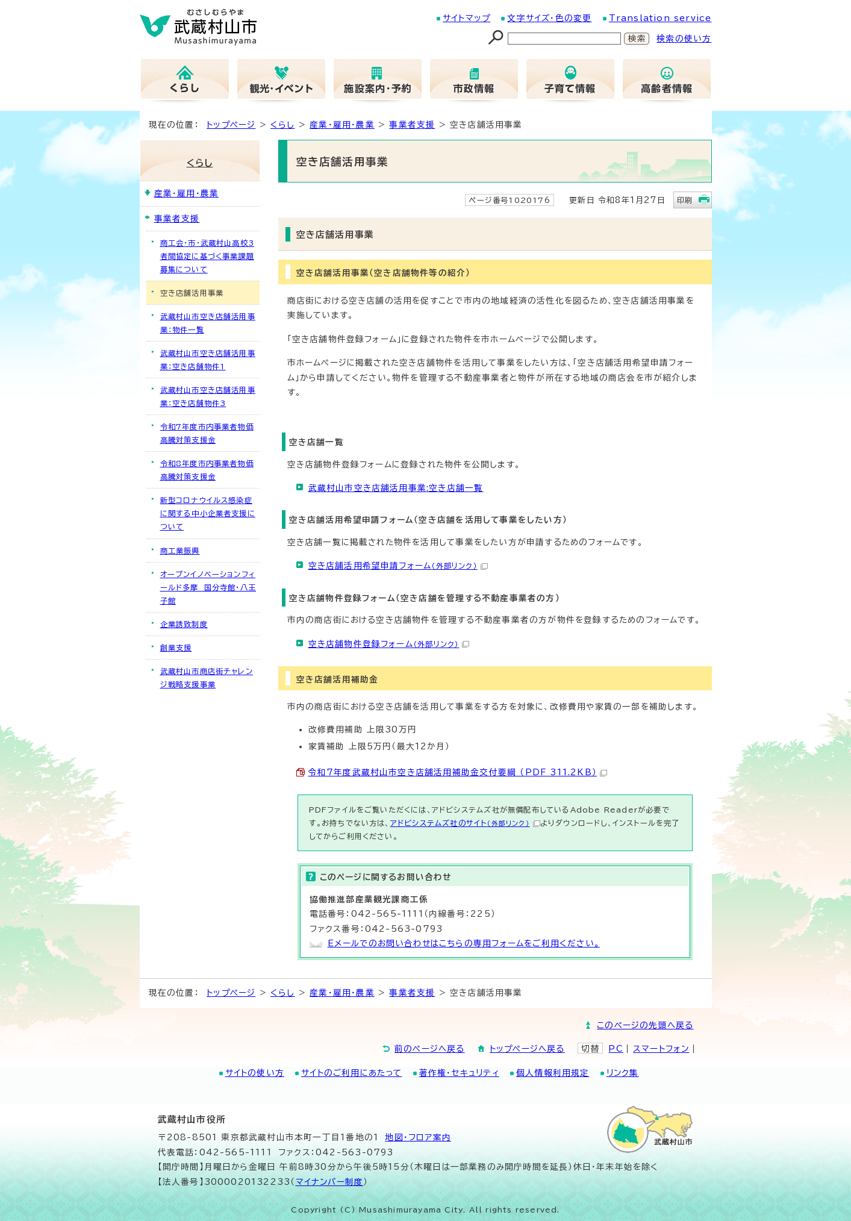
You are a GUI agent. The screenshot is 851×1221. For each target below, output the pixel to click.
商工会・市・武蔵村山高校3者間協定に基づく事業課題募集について (207, 256)
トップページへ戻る (527, 1049)
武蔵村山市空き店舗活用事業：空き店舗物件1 (207, 359)
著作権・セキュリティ (459, 1073)
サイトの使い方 (254, 1073)
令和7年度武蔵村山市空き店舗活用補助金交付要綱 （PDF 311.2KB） (457, 772)
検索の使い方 (683, 38)
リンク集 (622, 1073)
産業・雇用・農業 (342, 124)
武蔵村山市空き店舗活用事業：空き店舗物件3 (207, 396)
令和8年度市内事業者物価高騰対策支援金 (207, 470)
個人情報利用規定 (553, 1073)
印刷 (685, 200)
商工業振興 (180, 550)
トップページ (231, 124)
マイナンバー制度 (330, 1182)
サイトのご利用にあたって (351, 1073)
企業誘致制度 (184, 624)
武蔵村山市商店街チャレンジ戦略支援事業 (206, 677)
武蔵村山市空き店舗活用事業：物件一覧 (207, 323)
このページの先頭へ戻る (645, 1025)
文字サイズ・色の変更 (549, 18)
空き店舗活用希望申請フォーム (398, 565)
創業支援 (176, 647)
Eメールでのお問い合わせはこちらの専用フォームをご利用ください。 (464, 943)
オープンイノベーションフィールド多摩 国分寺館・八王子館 (208, 587)
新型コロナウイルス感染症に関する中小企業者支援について (207, 513)
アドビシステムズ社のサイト (465, 822)
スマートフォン (661, 1049)
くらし (282, 124)
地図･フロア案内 (418, 1137)
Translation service (660, 18)
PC (615, 1049)
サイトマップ (466, 18)
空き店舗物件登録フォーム (389, 644)
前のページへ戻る (429, 1049)
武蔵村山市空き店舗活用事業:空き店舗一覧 (396, 488)
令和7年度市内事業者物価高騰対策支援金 (207, 433)
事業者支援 (412, 124)
